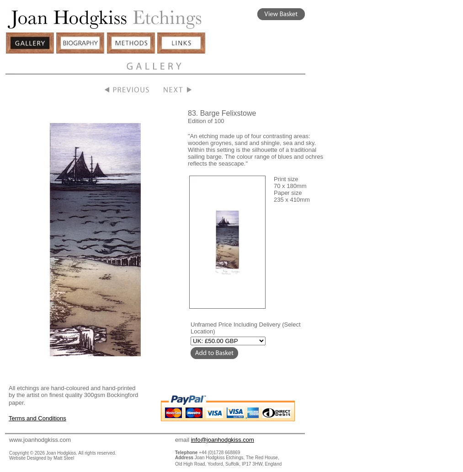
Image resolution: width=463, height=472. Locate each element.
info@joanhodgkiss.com (222, 439)
